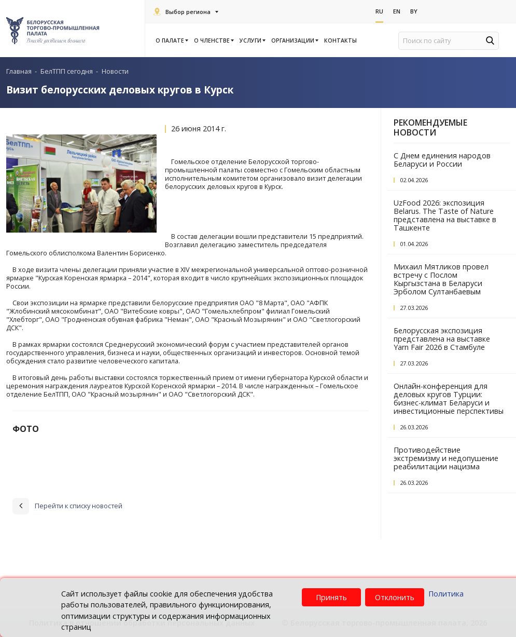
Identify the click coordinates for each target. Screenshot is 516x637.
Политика (446, 594)
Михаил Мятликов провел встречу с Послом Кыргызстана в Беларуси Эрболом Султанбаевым (441, 279)
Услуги (252, 40)
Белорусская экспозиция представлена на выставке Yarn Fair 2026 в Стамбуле (442, 339)
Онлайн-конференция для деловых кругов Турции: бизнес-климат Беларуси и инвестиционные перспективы (449, 398)
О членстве (213, 40)
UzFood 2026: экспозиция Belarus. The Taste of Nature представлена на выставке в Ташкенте (445, 215)
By (413, 11)
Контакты (340, 40)
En (396, 11)
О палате (171, 40)
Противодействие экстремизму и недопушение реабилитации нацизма (446, 458)
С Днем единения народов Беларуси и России (442, 160)
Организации (294, 40)
